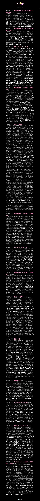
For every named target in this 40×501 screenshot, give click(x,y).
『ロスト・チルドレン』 (19, 427)
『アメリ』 (8, 427)
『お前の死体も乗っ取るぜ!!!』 (25, 478)
